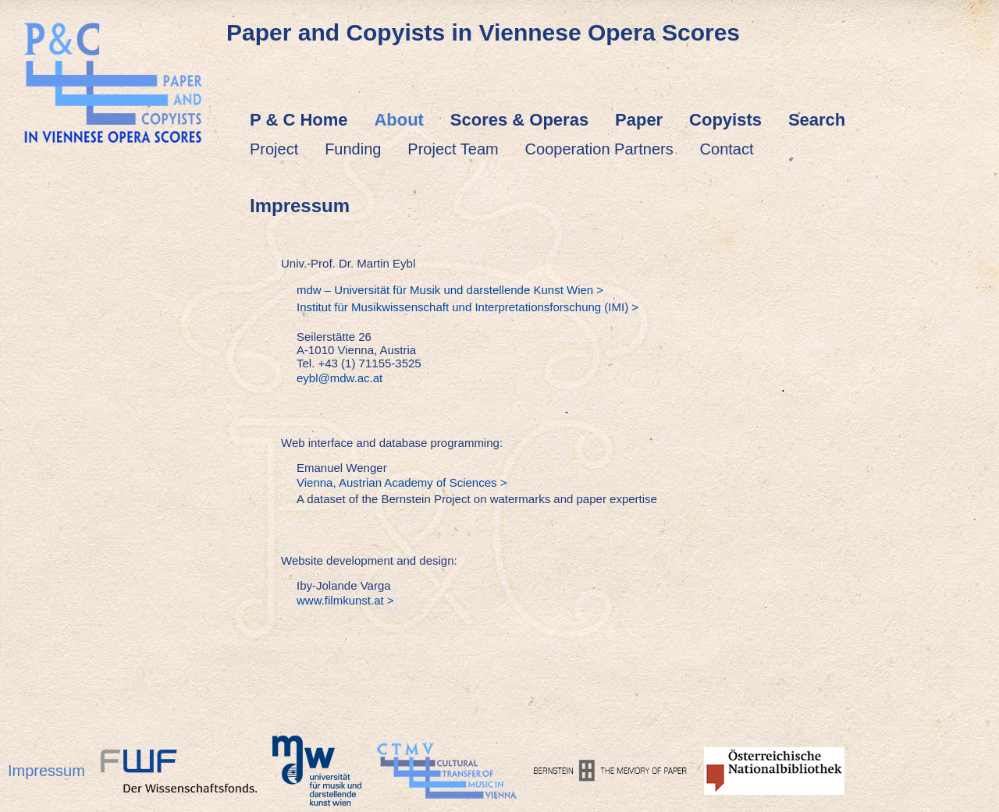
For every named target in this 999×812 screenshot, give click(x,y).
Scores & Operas (519, 119)
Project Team (452, 149)
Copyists (725, 119)
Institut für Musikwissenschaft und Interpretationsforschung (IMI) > (467, 307)
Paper (639, 119)
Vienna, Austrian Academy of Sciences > (402, 482)
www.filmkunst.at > (345, 600)
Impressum (46, 770)
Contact (727, 149)
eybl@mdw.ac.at (339, 378)
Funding (353, 149)
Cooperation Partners (599, 149)
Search (816, 119)
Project (274, 149)
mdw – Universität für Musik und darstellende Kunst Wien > (450, 289)
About (399, 119)
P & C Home (299, 119)
